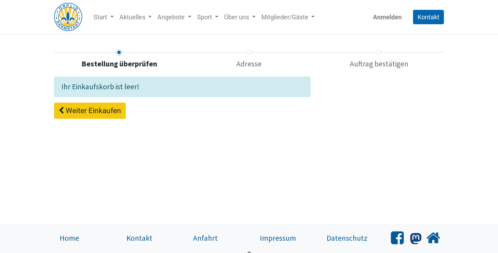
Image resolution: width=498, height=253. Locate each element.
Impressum (278, 238)
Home (69, 238)
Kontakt (428, 17)
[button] (90, 111)
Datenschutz (347, 238)
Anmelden (387, 17)
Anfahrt (205, 238)
